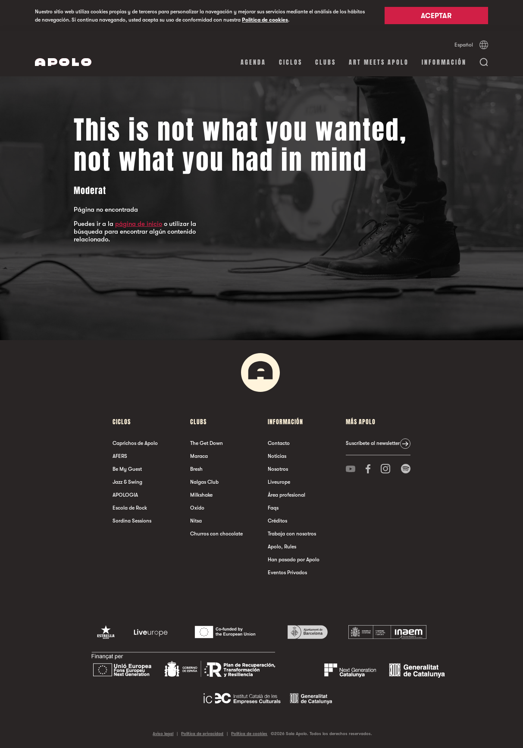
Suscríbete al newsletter (373, 443)
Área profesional (286, 495)
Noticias (277, 456)
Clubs (325, 62)
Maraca (199, 456)
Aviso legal (163, 733)
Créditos (277, 521)
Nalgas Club (204, 482)
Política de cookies (265, 20)
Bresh (196, 469)
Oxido (197, 508)
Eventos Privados (287, 573)
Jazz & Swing (127, 482)
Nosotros (278, 469)
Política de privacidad (202, 733)
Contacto (279, 443)
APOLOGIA (125, 495)
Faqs (273, 508)
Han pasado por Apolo (293, 560)
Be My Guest (127, 469)
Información (444, 62)
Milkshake (201, 495)
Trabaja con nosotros (292, 534)
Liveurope (279, 482)
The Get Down (206, 443)
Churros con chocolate (216, 534)
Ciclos (290, 62)
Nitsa (196, 521)
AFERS (120, 456)
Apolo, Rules (282, 547)
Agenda (253, 62)
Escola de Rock (130, 508)
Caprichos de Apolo (135, 443)
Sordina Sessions (132, 521)
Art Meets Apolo (379, 62)
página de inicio (138, 224)
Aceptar (436, 16)
